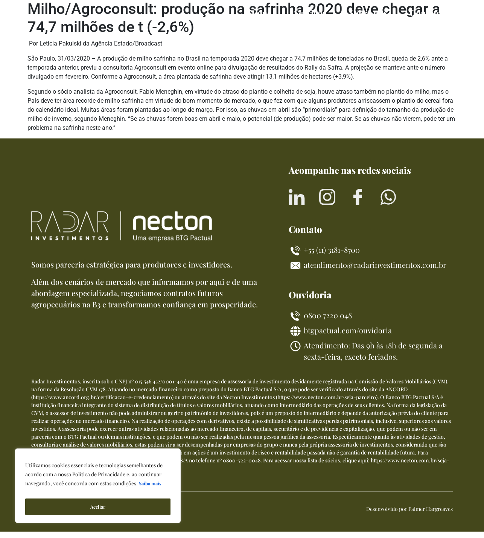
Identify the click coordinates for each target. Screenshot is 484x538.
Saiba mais (151, 487)
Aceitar (98, 506)
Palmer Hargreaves (430, 515)
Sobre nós (368, 12)
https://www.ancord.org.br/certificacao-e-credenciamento (102, 403)
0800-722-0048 (241, 466)
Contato (425, 12)
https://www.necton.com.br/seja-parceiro (326, 403)
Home (259, 12)
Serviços (310, 12)
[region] (98, 488)
